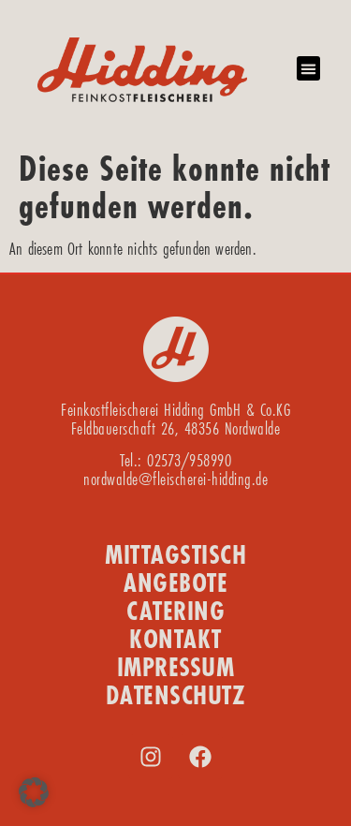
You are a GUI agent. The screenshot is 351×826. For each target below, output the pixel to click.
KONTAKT (175, 639)
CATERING (175, 611)
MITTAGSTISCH (175, 554)
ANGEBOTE (175, 583)
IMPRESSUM (176, 667)
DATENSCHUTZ (176, 695)
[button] (309, 68)
